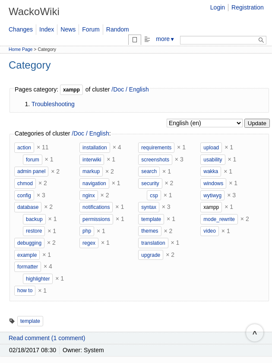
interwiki (91, 160)
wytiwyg (212, 196)
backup (34, 219)
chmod (25, 183)
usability (212, 160)
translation (153, 243)
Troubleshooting (53, 104)
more (165, 38)
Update (257, 123)
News (68, 29)
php (86, 231)
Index (46, 29)
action (24, 148)
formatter (27, 267)
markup (91, 171)
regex (88, 243)
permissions (96, 219)
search (149, 171)
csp (154, 196)
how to (24, 290)
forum (32, 160)
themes (149, 231)
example (27, 255)
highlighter (38, 279)
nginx (88, 196)
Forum (90, 29)
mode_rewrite (219, 219)
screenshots (155, 160)
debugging (29, 243)
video (209, 231)
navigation (94, 183)
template (151, 219)
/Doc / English (130, 89)
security (150, 183)
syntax (148, 207)
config (24, 196)
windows (213, 183)
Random (117, 29)
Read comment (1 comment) (47, 338)
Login (217, 7)
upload (211, 148)
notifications (96, 207)
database (27, 207)
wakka (210, 171)
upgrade (150, 255)
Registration (247, 7)
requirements (156, 148)
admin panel (31, 171)
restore (34, 231)
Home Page (20, 49)
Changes (21, 29)
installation (94, 148)
